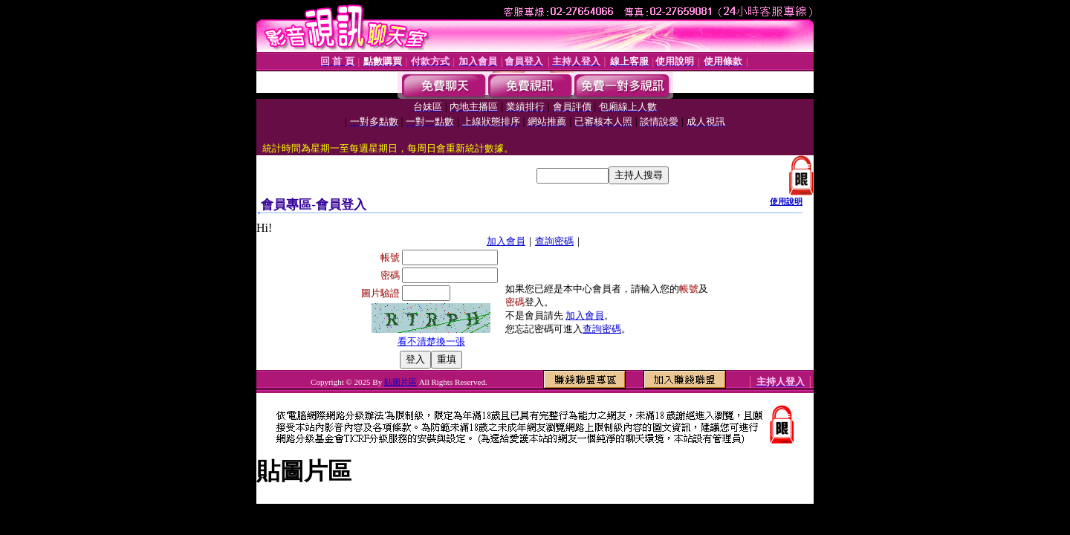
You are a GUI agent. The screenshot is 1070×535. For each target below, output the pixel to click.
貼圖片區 (400, 381)
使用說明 (786, 201)
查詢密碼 (554, 241)
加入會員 (506, 241)
